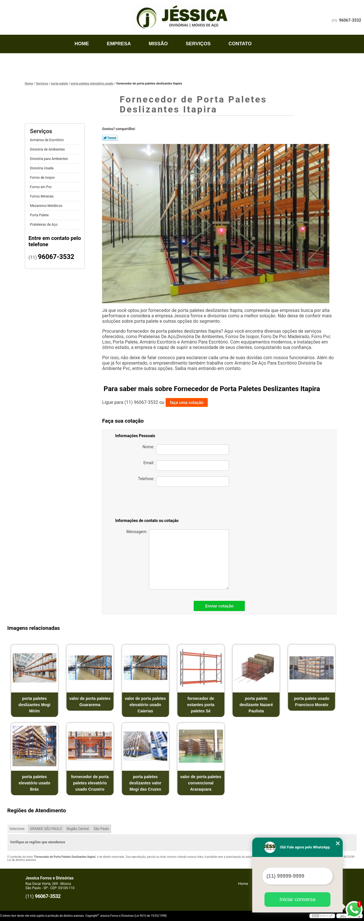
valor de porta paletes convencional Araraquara (201, 783)
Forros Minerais (42, 196)
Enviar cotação (219, 606)
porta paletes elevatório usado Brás (34, 783)
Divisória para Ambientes (49, 159)
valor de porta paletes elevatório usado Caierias (145, 704)
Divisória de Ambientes (48, 149)
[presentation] (189, 503)
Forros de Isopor (42, 178)
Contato (239, 43)
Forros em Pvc (41, 187)
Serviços (198, 43)
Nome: (185, 450)
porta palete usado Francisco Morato (311, 701)
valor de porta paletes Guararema (90, 701)
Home (82, 43)
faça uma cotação (187, 402)
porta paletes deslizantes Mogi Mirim (34, 704)
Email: (186, 465)
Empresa (119, 43)
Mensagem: (177, 559)
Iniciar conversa (297, 899)
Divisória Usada (42, 168)
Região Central (78, 829)
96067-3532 (350, 20)
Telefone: (183, 481)
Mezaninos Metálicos (46, 206)
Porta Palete (39, 215)
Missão (158, 43)
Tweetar (110, 138)
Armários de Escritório (47, 140)
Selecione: (17, 829)
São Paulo (101, 829)
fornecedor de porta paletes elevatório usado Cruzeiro (90, 783)
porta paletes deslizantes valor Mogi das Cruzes (145, 783)
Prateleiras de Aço (44, 225)
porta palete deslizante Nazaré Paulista (256, 704)
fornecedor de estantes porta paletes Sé (200, 704)
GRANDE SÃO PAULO (46, 829)
